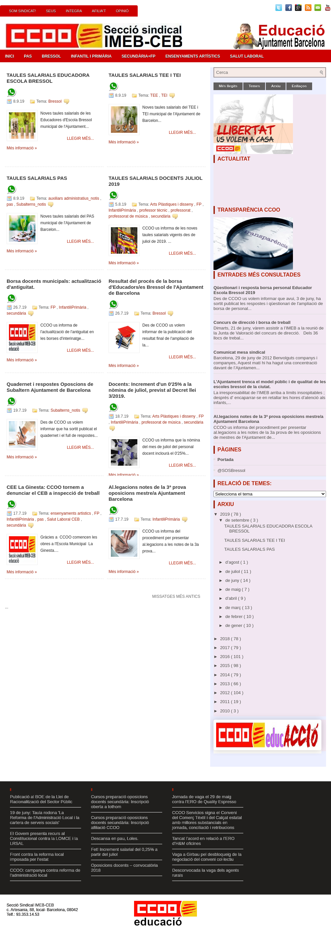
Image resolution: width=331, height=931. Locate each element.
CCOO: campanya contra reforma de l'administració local (45, 873)
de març (233, 607)
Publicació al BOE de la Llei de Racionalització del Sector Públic (41, 799)
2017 (225, 647)
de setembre (238, 520)
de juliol (233, 571)
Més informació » (22, 148)
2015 (225, 665)
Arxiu (275, 86)
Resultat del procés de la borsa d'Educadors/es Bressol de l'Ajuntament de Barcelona (156, 287)
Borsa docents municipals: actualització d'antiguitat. (54, 284)
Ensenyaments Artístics (193, 56)
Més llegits (228, 86)
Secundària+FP (138, 56)
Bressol (51, 56)
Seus (51, 11)
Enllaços (299, 86)
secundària (161, 216)
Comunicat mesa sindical (239, 352)
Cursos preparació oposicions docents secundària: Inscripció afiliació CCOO (120, 822)
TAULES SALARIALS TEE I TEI (145, 75)
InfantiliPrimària (123, 210)
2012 (225, 692)
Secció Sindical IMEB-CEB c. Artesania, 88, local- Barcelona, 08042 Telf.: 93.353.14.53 (42, 910)
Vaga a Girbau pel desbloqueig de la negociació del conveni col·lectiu (206, 857)
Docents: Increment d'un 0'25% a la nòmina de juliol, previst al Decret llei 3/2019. (152, 390)
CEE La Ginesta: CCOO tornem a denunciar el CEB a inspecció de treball (53, 490)
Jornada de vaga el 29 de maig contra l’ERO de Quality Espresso (204, 799)
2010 (225, 710)
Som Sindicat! (22, 11)
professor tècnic (153, 210)
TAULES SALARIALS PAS (37, 178)
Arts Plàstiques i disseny (172, 204)
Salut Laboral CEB (64, 519)
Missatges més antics (176, 596)
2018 (225, 638)
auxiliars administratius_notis (74, 198)
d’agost (233, 562)
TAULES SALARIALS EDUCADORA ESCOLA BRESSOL (48, 78)
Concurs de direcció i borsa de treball (252, 322)
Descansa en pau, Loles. (114, 838)
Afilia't (99, 11)
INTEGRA (74, 11)
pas (10, 204)
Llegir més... (80, 138)
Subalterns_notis (31, 204)
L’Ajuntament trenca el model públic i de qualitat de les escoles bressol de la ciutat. (269, 384)
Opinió (122, 11)
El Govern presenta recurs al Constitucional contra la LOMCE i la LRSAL (44, 838)
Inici (9, 56)
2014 (225, 674)
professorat (180, 210)
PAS (28, 56)
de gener (234, 625)
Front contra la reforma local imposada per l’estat (37, 857)
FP (199, 204)
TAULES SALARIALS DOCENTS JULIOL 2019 (156, 181)
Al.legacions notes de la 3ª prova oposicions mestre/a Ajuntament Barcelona (147, 493)
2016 (225, 656)
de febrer (234, 616)
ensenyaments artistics (71, 513)
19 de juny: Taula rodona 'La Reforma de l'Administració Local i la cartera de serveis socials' (44, 817)
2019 (225, 514)
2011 (225, 701)
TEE (154, 95)
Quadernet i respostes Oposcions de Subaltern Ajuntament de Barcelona (50, 387)
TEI (164, 95)
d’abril (231, 598)
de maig (233, 589)
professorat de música (129, 216)
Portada (225, 459)
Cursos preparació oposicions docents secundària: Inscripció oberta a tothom (120, 801)
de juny (233, 580)
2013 (225, 683)
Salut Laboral (247, 56)
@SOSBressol (231, 470)
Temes (254, 86)
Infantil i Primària (91, 56)
